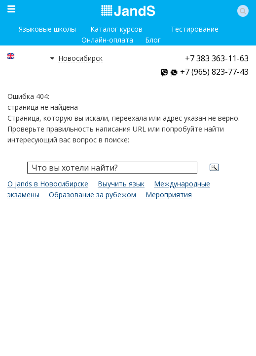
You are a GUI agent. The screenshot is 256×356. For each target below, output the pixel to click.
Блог (153, 39)
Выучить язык (121, 183)
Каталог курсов (116, 29)
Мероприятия (169, 194)
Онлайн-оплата (107, 39)
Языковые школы (47, 29)
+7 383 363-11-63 (217, 58)
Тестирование (195, 29)
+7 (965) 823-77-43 (214, 71)
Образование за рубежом (92, 194)
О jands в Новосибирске (47, 183)
